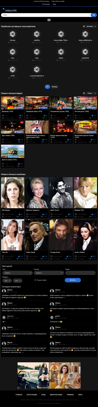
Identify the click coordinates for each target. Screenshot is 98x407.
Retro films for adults (59, 1)
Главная (18, 395)
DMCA (80, 395)
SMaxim (9, 290)
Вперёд (54, 87)
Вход (54, 4)
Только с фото (42, 280)
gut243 (57, 316)
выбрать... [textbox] (8, 273)
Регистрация (46, 4)
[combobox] (17, 273)
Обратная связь (56, 395)
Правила (70, 395)
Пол (3, 269)
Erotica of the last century (42, 1)
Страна (36, 269)
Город (67, 269)
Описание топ (56, 321)
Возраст (5, 277)
